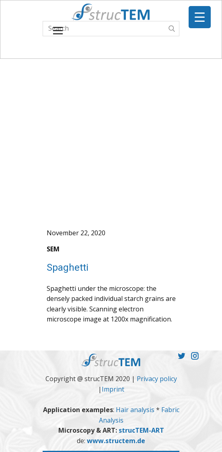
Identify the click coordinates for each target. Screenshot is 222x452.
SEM (53, 249)
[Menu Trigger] (200, 17)
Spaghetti (67, 267)
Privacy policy (157, 378)
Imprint (113, 389)
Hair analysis (136, 409)
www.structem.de (116, 440)
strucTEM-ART (141, 430)
